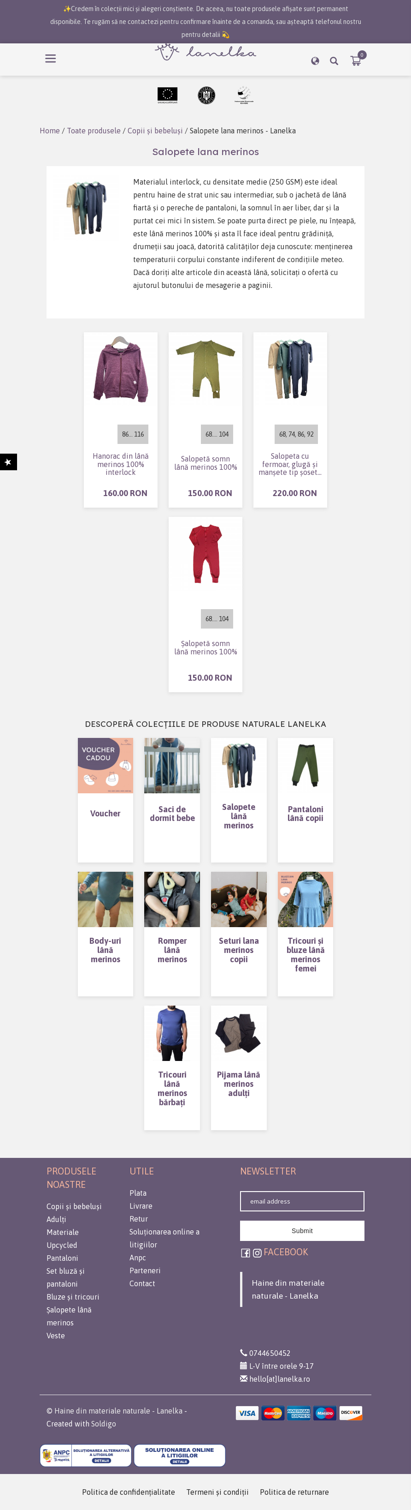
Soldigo (103, 1424)
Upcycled (62, 1245)
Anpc (137, 1257)
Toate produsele (94, 130)
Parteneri (145, 1270)
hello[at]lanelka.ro (275, 1379)
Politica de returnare (294, 1492)
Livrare (141, 1206)
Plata (138, 1193)
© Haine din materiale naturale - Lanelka (114, 1411)
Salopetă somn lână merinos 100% (205, 463)
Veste (56, 1335)
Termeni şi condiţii (217, 1492)
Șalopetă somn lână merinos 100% (205, 648)
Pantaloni (62, 1258)
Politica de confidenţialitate (128, 1492)
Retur (138, 1219)
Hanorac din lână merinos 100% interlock (121, 464)
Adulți (56, 1219)
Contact (142, 1283)
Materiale (63, 1232)
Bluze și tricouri (73, 1297)
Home (50, 130)
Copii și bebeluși (154, 130)
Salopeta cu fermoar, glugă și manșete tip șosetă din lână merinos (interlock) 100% (290, 464)
